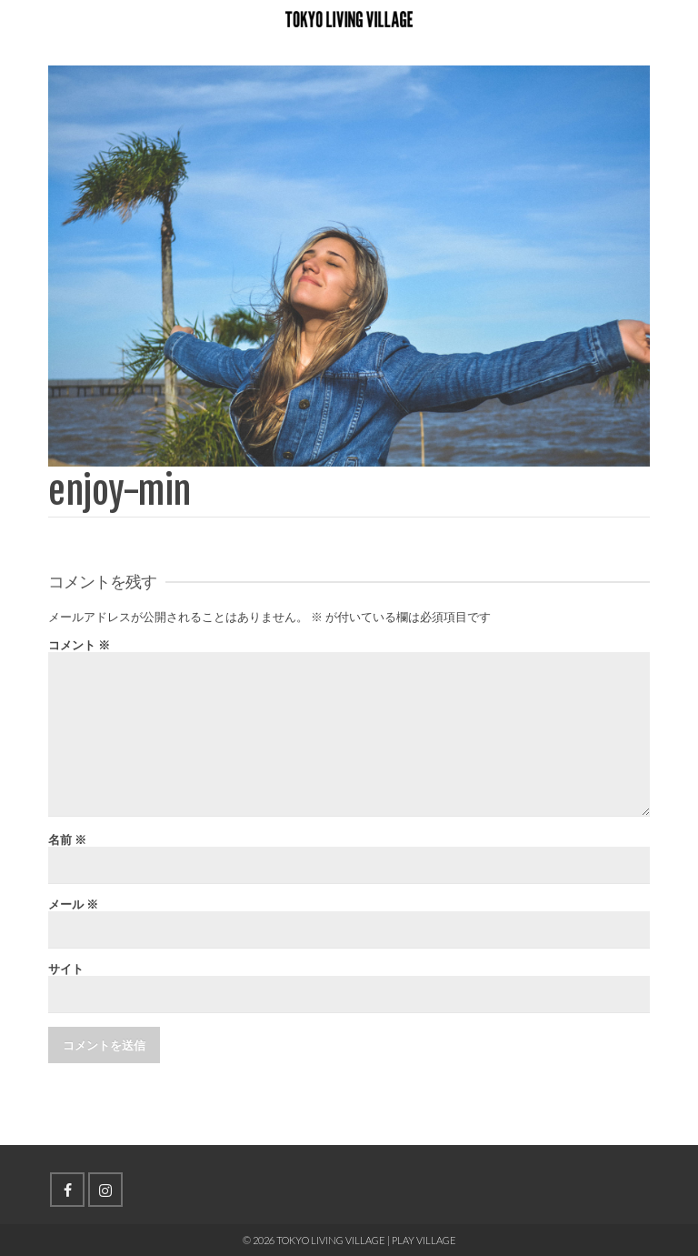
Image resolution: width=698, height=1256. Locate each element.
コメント (79, 645)
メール (73, 904)
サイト (66, 969)
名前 (67, 840)
